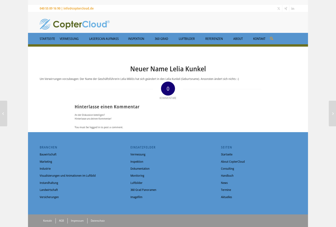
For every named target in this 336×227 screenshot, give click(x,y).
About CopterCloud (233, 161)
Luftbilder (136, 183)
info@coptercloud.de (78, 8)
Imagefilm (136, 197)
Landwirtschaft (49, 190)
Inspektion (136, 161)
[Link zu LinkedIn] (292, 8)
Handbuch (227, 175)
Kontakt (47, 221)
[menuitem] (271, 37)
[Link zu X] (278, 8)
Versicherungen (49, 197)
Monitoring (137, 175)
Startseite (226, 154)
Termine (226, 190)
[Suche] (271, 38)
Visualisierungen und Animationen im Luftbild (68, 175)
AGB (61, 221)
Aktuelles (226, 197)
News (224, 183)
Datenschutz (98, 221)
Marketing (46, 161)
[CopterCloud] (75, 22)
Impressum (77, 221)
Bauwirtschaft (48, 154)
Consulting (227, 168)
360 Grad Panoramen (143, 190)
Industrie (45, 168)
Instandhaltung (49, 183)
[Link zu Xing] (285, 8)
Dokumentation (140, 168)
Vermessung (137, 154)
